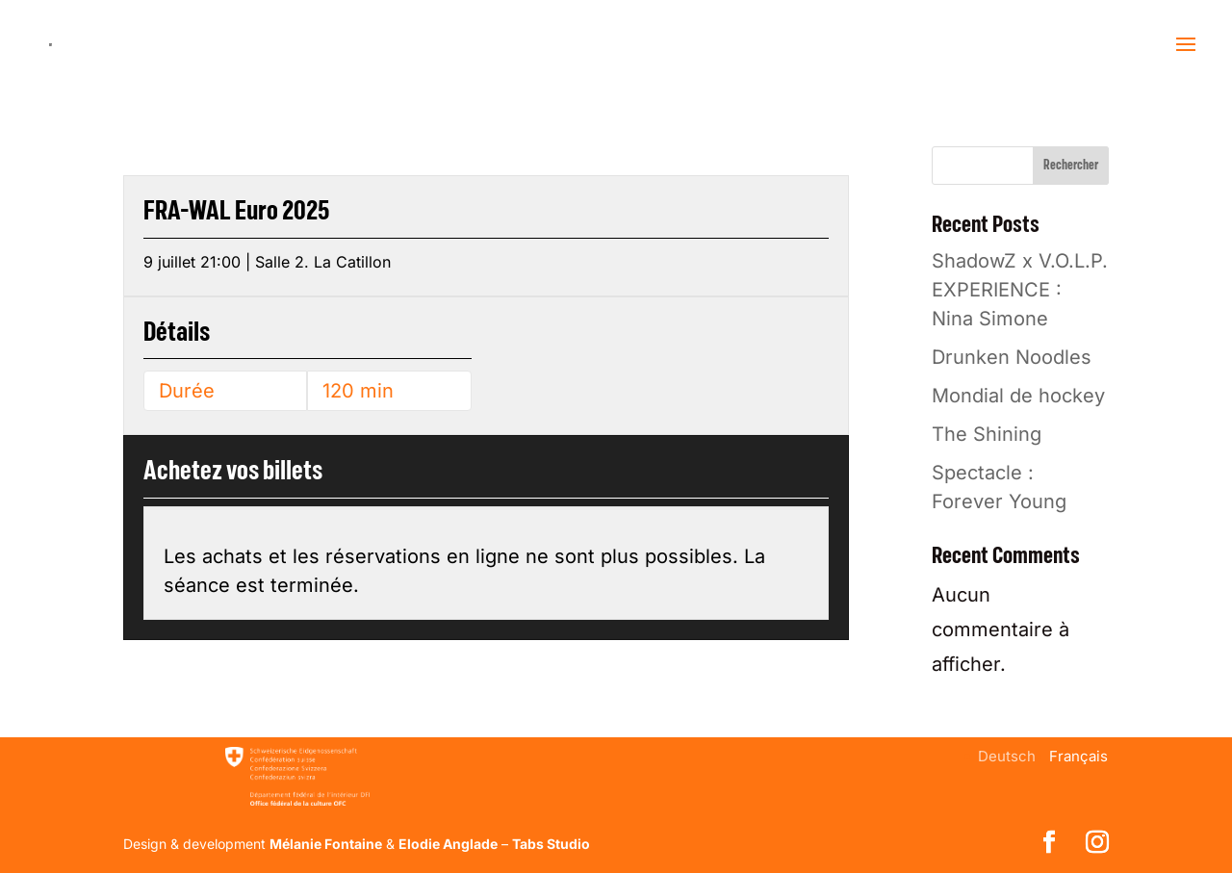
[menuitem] (1007, 756)
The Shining (986, 434)
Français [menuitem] (1078, 756)
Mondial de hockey (1018, 395)
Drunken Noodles (1011, 357)
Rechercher (1070, 165)
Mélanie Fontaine (326, 843)
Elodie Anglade (448, 843)
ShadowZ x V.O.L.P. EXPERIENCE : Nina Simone (1020, 289)
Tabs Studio (551, 843)
